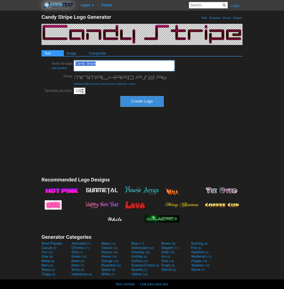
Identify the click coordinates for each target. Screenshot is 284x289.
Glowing (140, 252)
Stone (198, 270)
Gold (168, 252)
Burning (199, 243)
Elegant (170, 248)
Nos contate (125, 284)
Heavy (109, 256)
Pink (204, 17)
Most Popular (51, 243)
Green (79, 256)
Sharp (48, 270)
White (108, 274)
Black (108, 243)
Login (235, 6)
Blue (137, 243)
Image (71, 53)
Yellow (139, 274)
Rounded (214, 17)
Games (132, 84)
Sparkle (139, 270)
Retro (77, 265)
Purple (199, 261)
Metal (48, 261)
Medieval (201, 256)
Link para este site (154, 284)
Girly (77, 252)
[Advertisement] (20, 79)
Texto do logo (61, 65)
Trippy (48, 274)
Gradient (200, 252)
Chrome (80, 248)
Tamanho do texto (58, 91)
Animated (81, 243)
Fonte (68, 76)
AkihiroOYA (121, 84)
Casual (48, 248)
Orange (110, 261)
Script (168, 265)
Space (108, 270)
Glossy (226, 17)
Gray (47, 256)
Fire (196, 248)
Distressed (142, 248)
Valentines (81, 274)
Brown (168, 243)
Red (47, 265)
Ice (165, 256)
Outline (139, 261)
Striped (237, 17)
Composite (97, 53)
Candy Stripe (124, 65)
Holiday (139, 256)
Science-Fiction (145, 265)
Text (47, 53)
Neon (77, 261)
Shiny (77, 270)
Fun (47, 252)
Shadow (200, 265)
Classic (109, 248)
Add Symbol (59, 68)
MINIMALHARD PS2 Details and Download (94, 84)
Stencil (168, 270)
